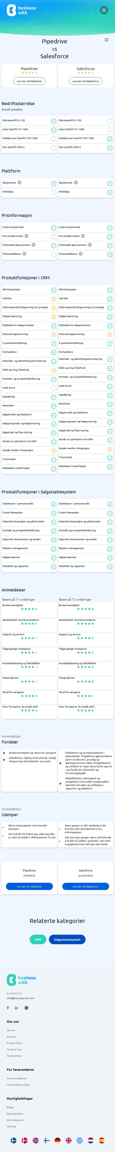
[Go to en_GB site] (69, 1140)
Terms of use (14, 1049)
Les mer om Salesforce (86, 81)
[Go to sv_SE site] (14, 1140)
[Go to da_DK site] (25, 1140)
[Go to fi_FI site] (47, 1140)
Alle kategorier (15, 1120)
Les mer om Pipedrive (29, 81)
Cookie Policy (14, 1055)
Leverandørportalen (18, 1084)
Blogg (10, 1107)
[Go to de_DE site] (58, 1140)
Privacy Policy (14, 1043)
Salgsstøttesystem (67, 939)
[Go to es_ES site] (102, 1140)
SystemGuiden (15, 1113)
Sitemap (11, 1126)
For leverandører (16, 1078)
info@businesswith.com (20, 998)
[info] (106, 39)
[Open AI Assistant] (26, 1007)
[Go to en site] (80, 1140)
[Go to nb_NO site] (36, 1140)
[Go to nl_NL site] (91, 1140)
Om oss (11, 1030)
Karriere (12, 1036)
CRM (38, 939)
